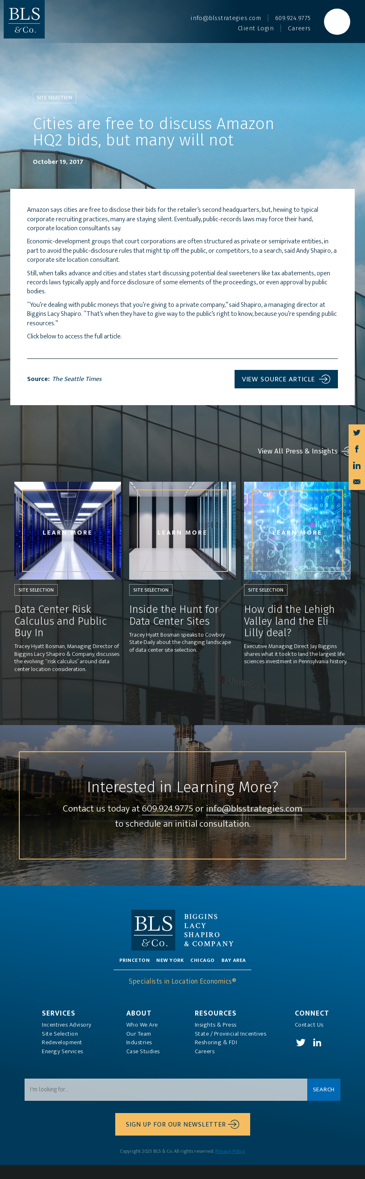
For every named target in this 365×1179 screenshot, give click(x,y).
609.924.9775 (216, 808)
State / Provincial (231, 1048)
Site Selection (60, 1048)
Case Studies (143, 1065)
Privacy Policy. (230, 1165)
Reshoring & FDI (216, 1056)
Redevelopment (62, 1056)
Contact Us (309, 1039)
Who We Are (142, 1039)
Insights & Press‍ (216, 1039)
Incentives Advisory (66, 1039)
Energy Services (62, 1065)
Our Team (138, 1048)
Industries (139, 1056)
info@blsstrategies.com (183, 824)
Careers (205, 1065)
